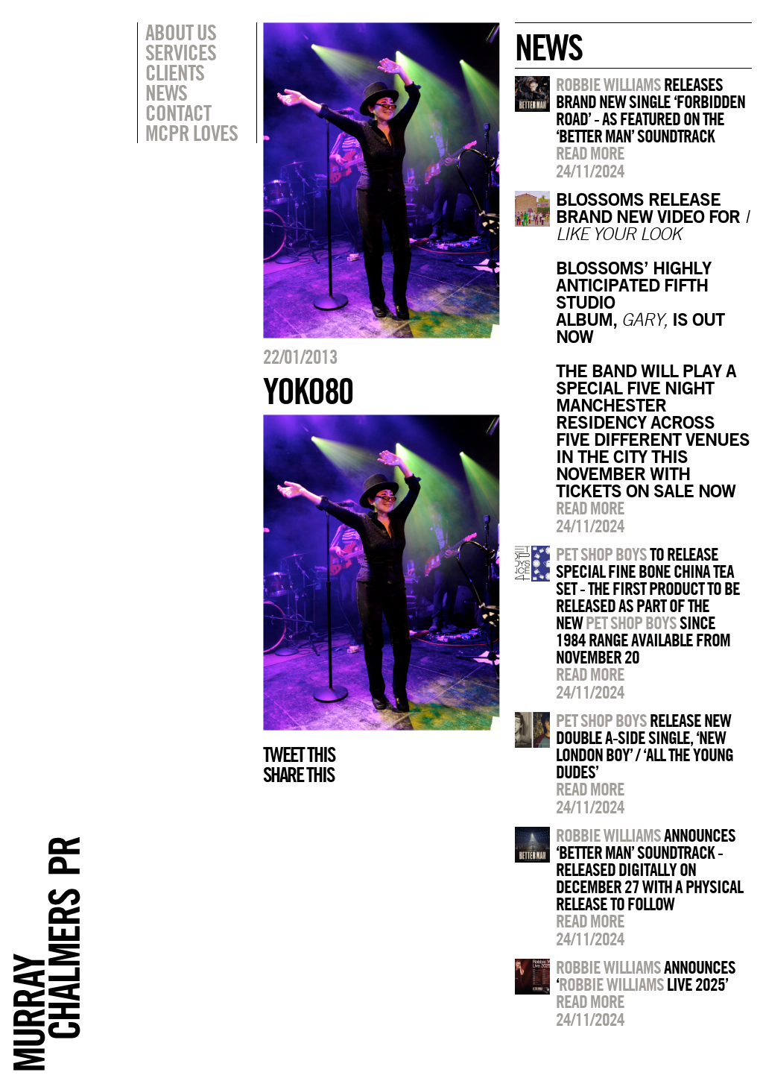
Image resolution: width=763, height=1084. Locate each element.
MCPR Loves (191, 132)
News (166, 92)
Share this (298, 774)
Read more (590, 153)
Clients (174, 72)
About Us (180, 32)
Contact (178, 112)
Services (180, 52)
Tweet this (299, 754)
